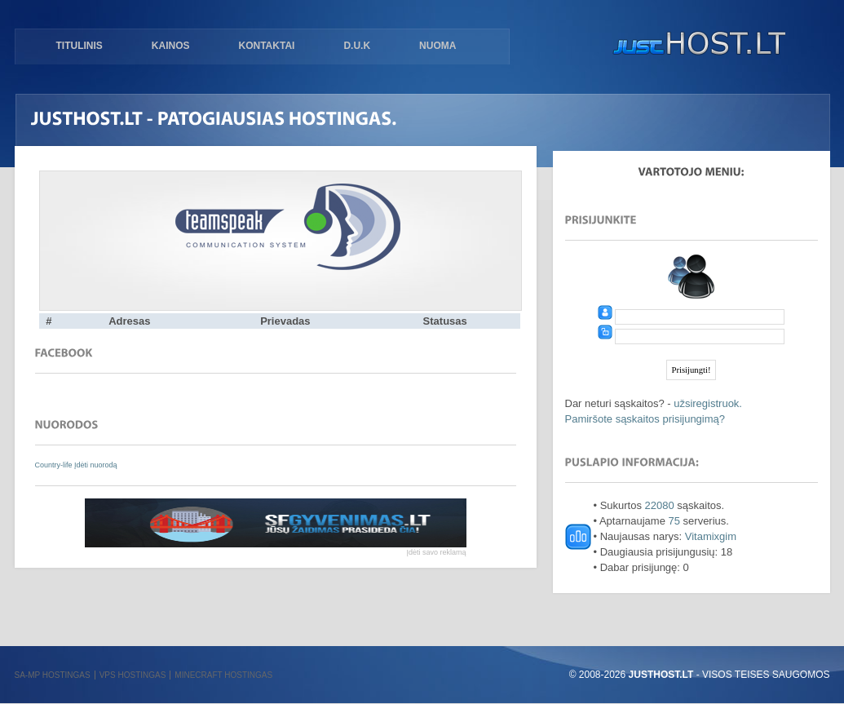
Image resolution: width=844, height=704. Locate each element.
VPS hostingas (132, 675)
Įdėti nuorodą (95, 465)
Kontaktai (267, 45)
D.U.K (356, 45)
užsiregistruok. (708, 403)
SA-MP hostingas (53, 675)
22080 (659, 505)
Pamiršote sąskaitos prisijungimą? (645, 419)
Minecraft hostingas (223, 675)
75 (674, 521)
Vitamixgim (710, 536)
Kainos (171, 45)
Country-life (55, 465)
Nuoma (437, 45)
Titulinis (79, 45)
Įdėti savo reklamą (436, 552)
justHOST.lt (695, 45)
